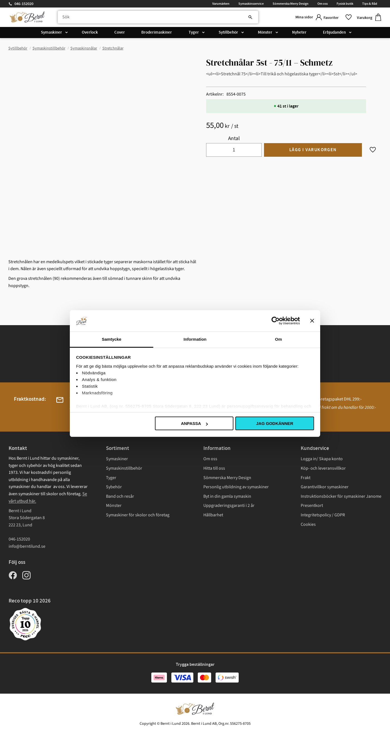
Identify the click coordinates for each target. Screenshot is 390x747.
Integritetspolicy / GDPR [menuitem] (323, 515)
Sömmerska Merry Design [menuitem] (290, 3)
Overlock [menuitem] (90, 34)
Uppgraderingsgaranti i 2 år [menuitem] (229, 505)
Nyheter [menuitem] (299, 34)
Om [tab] (278, 339)
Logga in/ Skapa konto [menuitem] (322, 459)
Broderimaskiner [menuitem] (156, 34)
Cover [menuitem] (119, 34)
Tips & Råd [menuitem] (369, 3)
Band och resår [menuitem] (120, 496)
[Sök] (240, 18)
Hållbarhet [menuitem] (213, 515)
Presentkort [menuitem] (312, 505)
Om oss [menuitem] (322, 3)
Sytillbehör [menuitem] (228, 34)
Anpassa (194, 423)
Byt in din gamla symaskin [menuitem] (227, 496)
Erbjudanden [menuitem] (334, 34)
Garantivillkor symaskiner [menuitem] (325, 487)
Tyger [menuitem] (194, 34)
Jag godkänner (274, 423)
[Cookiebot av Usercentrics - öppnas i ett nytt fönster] (275, 321)
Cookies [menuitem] (308, 524)
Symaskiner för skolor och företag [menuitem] (137, 515)
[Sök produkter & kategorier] (154, 18)
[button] (335, 18)
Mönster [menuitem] (265, 34)
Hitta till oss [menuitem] (214, 468)
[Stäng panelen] (312, 321)
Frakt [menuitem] (305, 478)
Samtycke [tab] (111, 339)
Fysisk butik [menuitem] (345, 3)
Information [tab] (195, 339)
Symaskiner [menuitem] (51, 34)
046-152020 (23, 4)
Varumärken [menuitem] (220, 3)
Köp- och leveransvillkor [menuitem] (323, 468)
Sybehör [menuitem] (114, 487)
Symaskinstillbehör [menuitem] (124, 468)
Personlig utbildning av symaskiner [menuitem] (236, 487)
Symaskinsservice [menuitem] (251, 3)
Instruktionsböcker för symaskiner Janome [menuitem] (341, 496)
